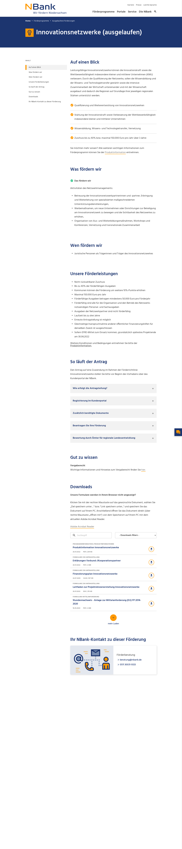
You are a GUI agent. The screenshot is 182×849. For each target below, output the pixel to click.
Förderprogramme (104, 12)
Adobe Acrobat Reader (82, 527)
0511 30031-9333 (128, 664)
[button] (155, 11)
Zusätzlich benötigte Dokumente (91, 413)
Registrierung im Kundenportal (90, 401)
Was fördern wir (35, 72)
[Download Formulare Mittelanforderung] (113, 602)
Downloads (33, 96)
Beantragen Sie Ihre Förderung (89, 426)
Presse (138, 5)
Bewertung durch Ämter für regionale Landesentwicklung (104, 438)
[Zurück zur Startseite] (46, 13)
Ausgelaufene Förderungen (63, 21)
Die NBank (145, 12)
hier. (143, 470)
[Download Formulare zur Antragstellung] (113, 561)
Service (132, 12)
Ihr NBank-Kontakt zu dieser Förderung (45, 101)
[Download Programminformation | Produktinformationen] (113, 548)
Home (27, 21)
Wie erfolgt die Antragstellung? (90, 388)
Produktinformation (115, 152)
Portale (121, 12)
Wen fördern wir (35, 77)
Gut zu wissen (34, 91)
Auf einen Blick (35, 67)
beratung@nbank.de (131, 659)
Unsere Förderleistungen (39, 82)
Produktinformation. (81, 346)
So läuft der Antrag (36, 87)
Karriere (131, 5)
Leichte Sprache (150, 5)
